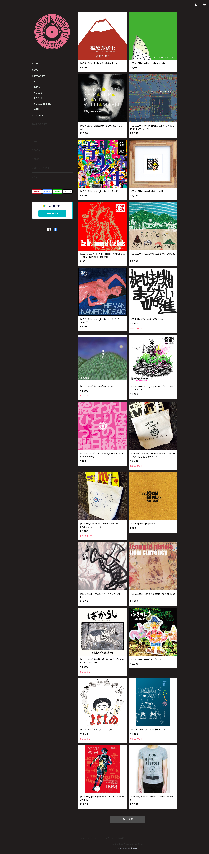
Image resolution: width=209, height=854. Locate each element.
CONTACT (37, 115)
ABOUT (36, 70)
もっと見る (127, 819)
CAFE (37, 109)
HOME (35, 63)
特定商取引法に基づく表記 (113, 838)
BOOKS (38, 98)
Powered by (127, 849)
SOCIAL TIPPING (42, 103)
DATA (37, 87)
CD (35, 81)
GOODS (38, 92)
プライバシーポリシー (89, 838)
